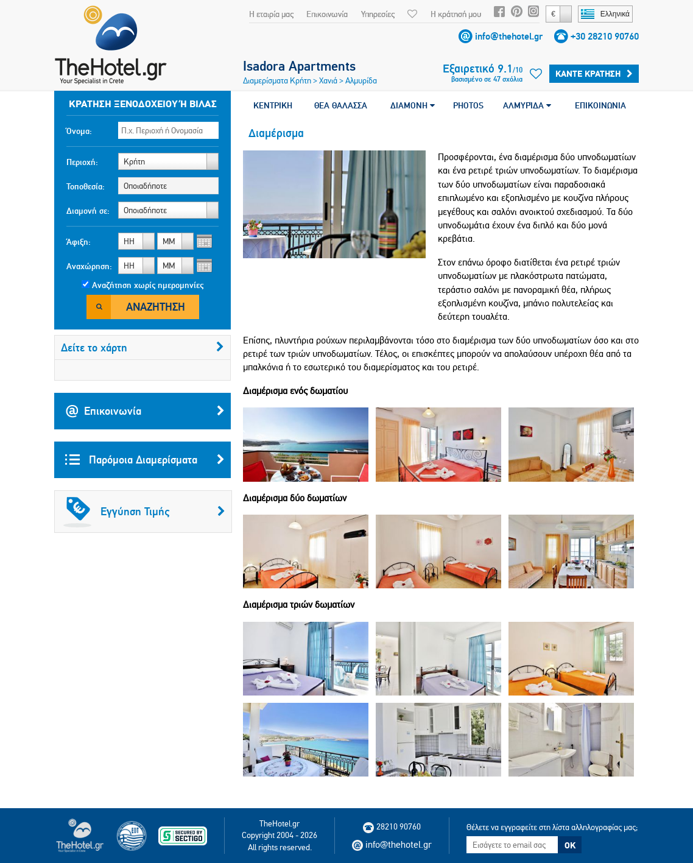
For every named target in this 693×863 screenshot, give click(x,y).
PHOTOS (468, 105)
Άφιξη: (78, 241)
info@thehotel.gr (509, 36)
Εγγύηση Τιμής (144, 511)
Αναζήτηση (155, 307)
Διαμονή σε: (88, 210)
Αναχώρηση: (89, 266)
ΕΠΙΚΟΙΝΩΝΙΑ (600, 105)
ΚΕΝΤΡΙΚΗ (272, 105)
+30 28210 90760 (605, 36)
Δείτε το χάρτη (142, 347)
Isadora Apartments (299, 65)
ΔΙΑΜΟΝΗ (412, 105)
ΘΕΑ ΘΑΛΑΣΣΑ (340, 105)
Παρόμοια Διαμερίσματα (145, 460)
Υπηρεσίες (378, 14)
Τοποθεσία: (85, 186)
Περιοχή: (82, 162)
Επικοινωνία (327, 14)
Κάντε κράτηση (594, 73)
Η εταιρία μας (271, 14)
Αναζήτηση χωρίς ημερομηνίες (147, 285)
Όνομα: (79, 130)
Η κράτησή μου (456, 14)
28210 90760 (392, 826)
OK (570, 845)
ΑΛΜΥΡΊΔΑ (527, 105)
